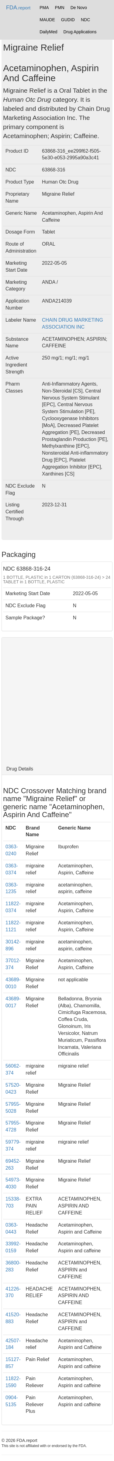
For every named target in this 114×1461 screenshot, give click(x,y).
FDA (18, 8)
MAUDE (47, 19)
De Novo (79, 7)
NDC (85, 19)
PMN (59, 7)
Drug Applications (80, 31)
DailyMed (48, 31)
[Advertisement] (57, 700)
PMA (44, 7)
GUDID (68, 19)
